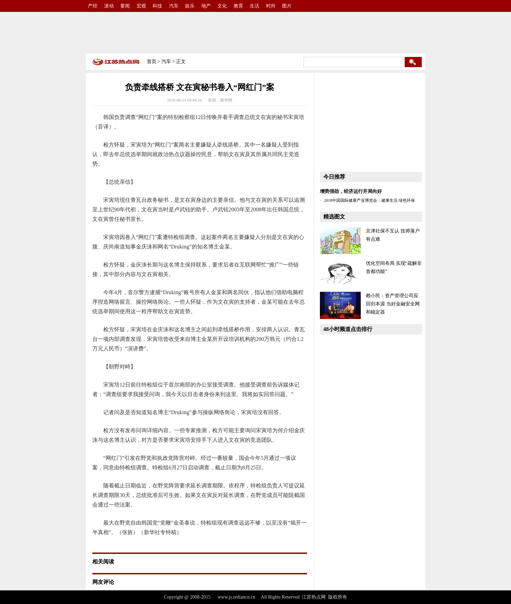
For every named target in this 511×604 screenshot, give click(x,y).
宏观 (141, 6)
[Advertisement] (255, 32)
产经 (92, 6)
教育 (238, 6)
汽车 (174, 6)
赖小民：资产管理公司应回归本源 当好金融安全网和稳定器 (393, 304)
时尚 (271, 6)
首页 (151, 61)
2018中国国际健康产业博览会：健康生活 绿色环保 (369, 200)
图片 (287, 6)
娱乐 (190, 6)
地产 (206, 6)
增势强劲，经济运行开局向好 (351, 191)
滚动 (109, 6)
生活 (254, 6)
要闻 (125, 6)
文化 (222, 6)
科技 (157, 6)
